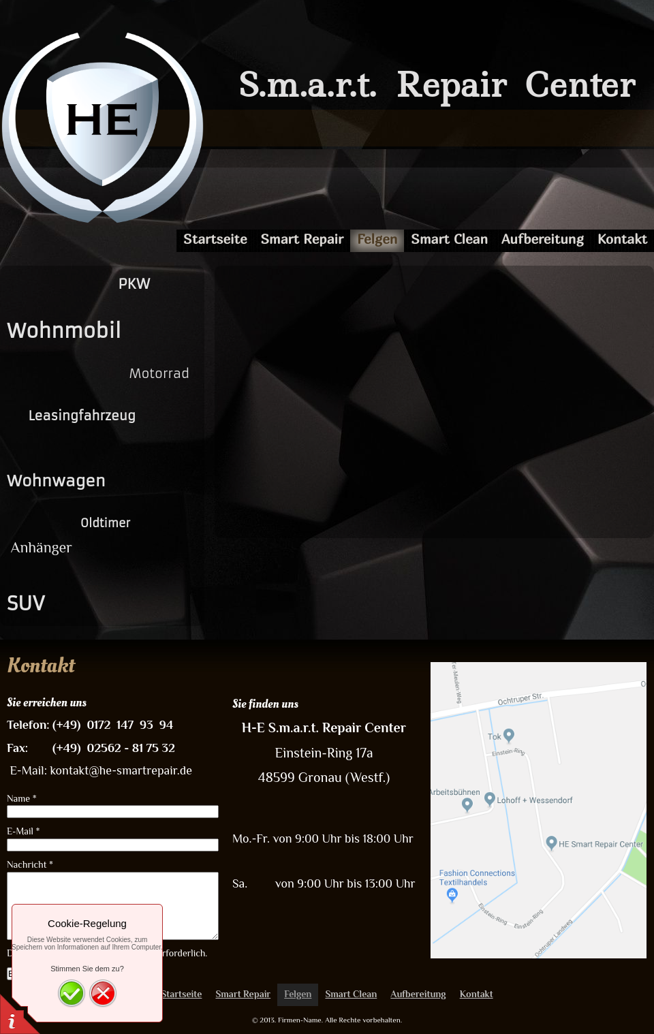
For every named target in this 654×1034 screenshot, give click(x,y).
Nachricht (30, 864)
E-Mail (23, 831)
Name (22, 798)
